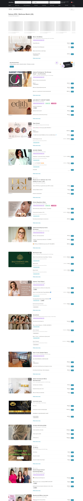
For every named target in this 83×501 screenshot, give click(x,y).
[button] (23, 2)
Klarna (53, 103)
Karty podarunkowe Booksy (38, 40)
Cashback (48, 103)
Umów (72, 43)
